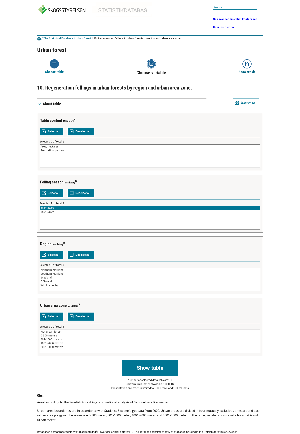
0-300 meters (150, 335)
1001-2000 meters (150, 343)
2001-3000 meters (150, 347)
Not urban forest (150, 332)
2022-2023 (150, 208)
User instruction (223, 27)
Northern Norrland (150, 270)
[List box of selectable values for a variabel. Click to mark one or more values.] (150, 156)
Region (45, 244)
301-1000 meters (150, 339)
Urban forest (83, 38)
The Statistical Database (58, 38)
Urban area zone (53, 305)
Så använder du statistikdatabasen (235, 19)
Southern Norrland (150, 274)
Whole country (150, 285)
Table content (51, 120)
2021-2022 (150, 212)
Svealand (150, 277)
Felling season (52, 182)
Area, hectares (150, 146)
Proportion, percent (150, 150)
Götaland (150, 281)
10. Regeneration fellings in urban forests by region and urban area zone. (137, 38)
